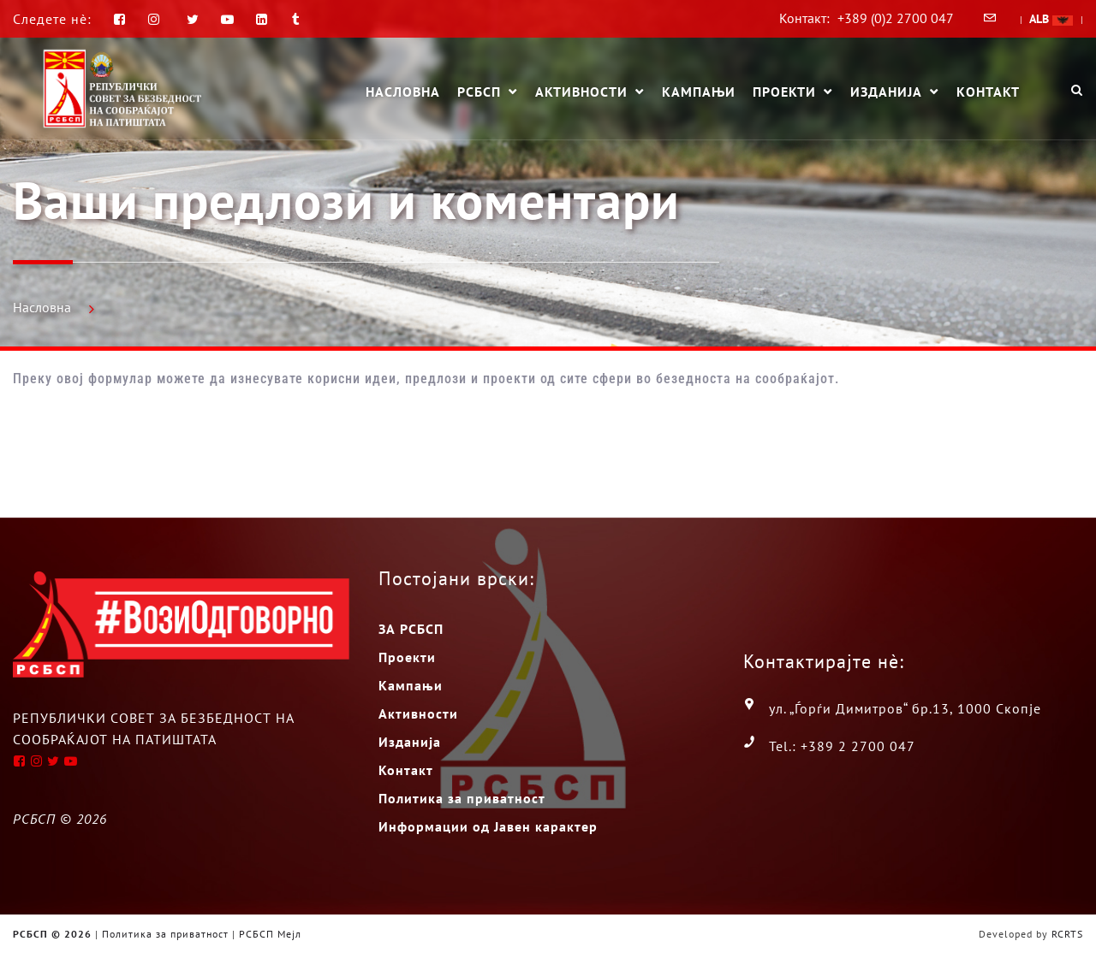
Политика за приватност (461, 798)
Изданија (886, 92)
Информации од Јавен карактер (488, 826)
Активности (581, 92)
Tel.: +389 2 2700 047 (842, 746)
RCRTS (1067, 933)
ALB (1051, 19)
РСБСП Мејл (270, 933)
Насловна (403, 92)
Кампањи (699, 92)
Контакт (988, 92)
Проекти (784, 92)
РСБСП (479, 92)
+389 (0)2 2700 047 (895, 18)
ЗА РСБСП (411, 628)
